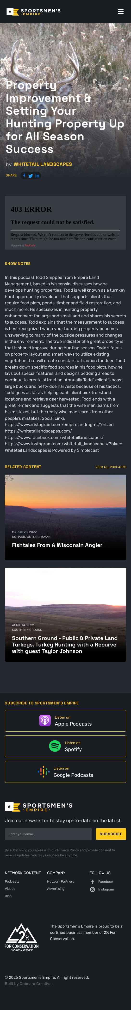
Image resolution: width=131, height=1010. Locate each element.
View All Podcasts (110, 467)
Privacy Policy (68, 850)
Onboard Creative (35, 983)
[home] (40, 11)
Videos (10, 889)
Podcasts (12, 881)
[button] (120, 11)
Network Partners (60, 881)
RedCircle (30, 245)
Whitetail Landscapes (43, 164)
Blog (8, 896)
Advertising (55, 889)
